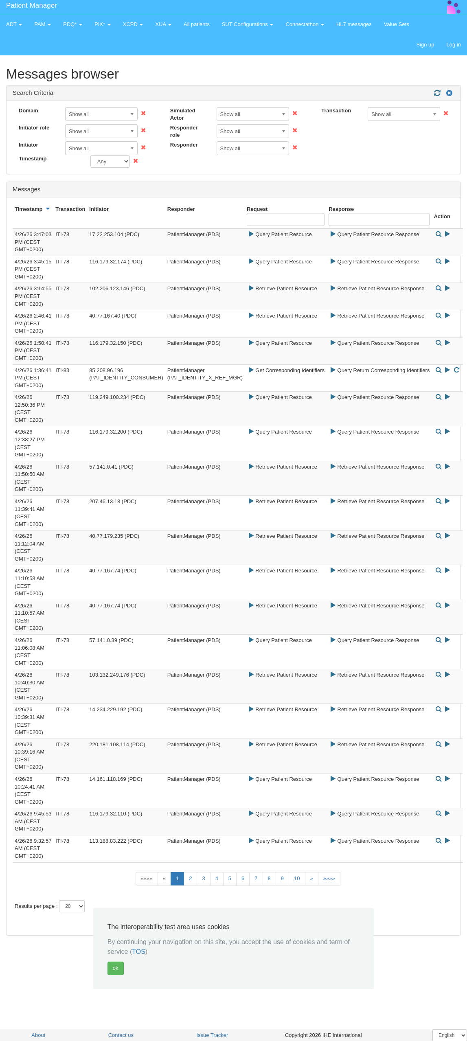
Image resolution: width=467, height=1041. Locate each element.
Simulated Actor (182, 114)
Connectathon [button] (304, 24)
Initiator (28, 145)
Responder (184, 145)
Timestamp (32, 159)
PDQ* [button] (72, 24)
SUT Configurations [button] (248, 24)
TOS (138, 951)
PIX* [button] (102, 24)
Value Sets (396, 24)
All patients (197, 24)
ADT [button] (14, 24)
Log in (454, 45)
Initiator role (34, 128)
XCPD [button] (133, 24)
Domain (28, 110)
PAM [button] (42, 24)
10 (297, 878)
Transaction (336, 110)
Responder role (184, 131)
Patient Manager (31, 5)
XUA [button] (163, 24)
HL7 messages (354, 24)
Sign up (425, 45)
